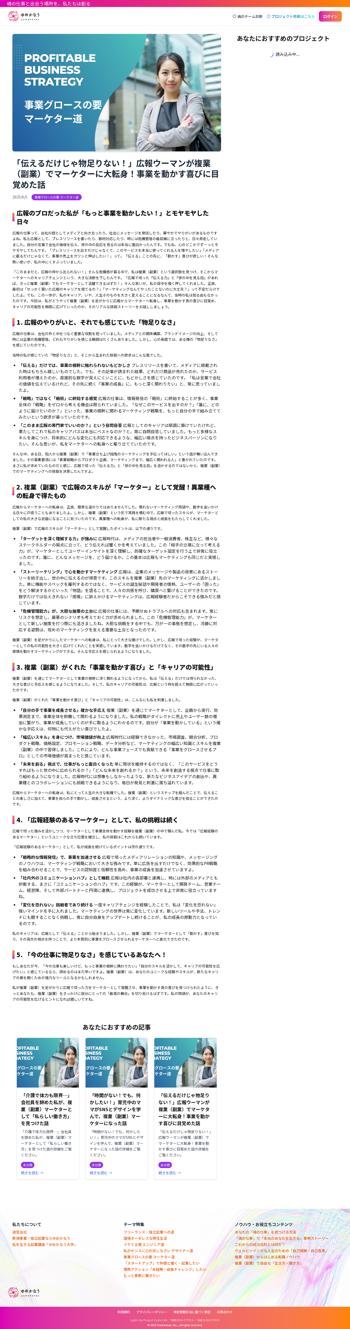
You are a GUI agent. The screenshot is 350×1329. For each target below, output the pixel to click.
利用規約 (124, 1312)
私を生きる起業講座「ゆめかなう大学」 (45, 1244)
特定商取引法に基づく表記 (192, 1312)
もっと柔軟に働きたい (142, 1275)
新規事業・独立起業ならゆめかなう (41, 1238)
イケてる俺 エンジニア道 (144, 1244)
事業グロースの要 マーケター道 (149, 1256)
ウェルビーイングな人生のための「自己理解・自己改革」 (282, 1250)
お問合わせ (224, 1312)
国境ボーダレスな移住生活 (145, 1238)
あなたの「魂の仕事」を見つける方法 (265, 1232)
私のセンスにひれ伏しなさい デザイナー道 (158, 1250)
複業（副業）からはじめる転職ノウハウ (267, 1256)
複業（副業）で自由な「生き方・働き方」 (269, 1263)
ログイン (330, 16)
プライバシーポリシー (151, 1312)
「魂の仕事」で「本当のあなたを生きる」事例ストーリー (282, 1238)
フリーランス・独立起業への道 (149, 1232)
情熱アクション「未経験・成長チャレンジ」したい (165, 1269)
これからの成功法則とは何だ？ (260, 1244)
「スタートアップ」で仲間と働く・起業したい (162, 1263)
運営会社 (19, 1232)
